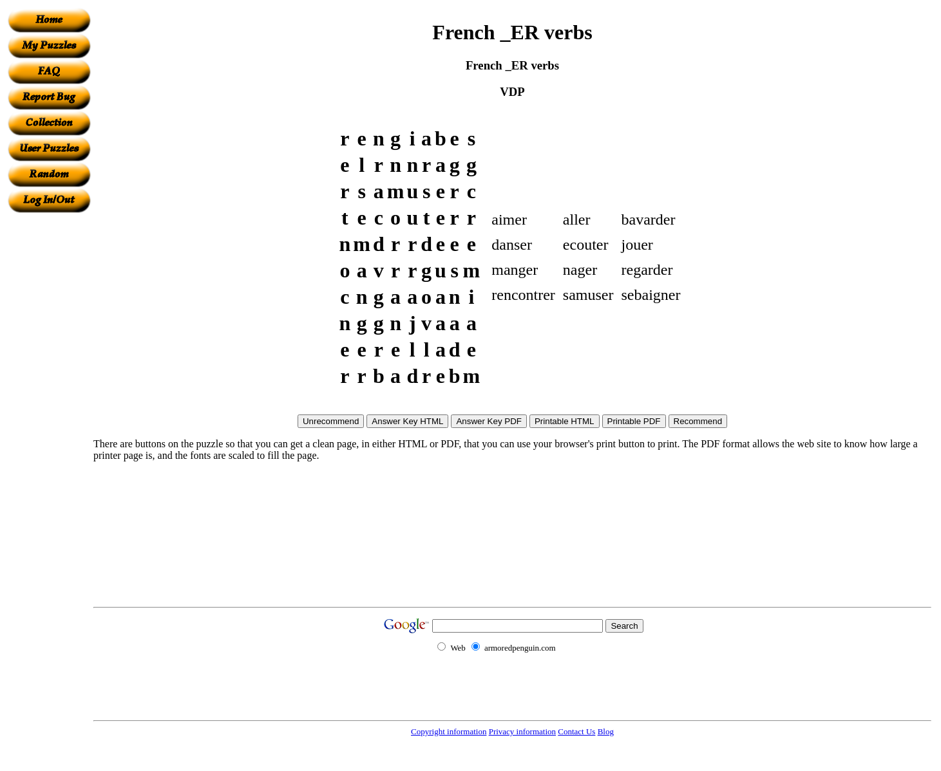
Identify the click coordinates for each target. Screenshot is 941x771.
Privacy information (522, 731)
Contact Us (576, 731)
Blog (606, 731)
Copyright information (448, 731)
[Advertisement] (49, 406)
